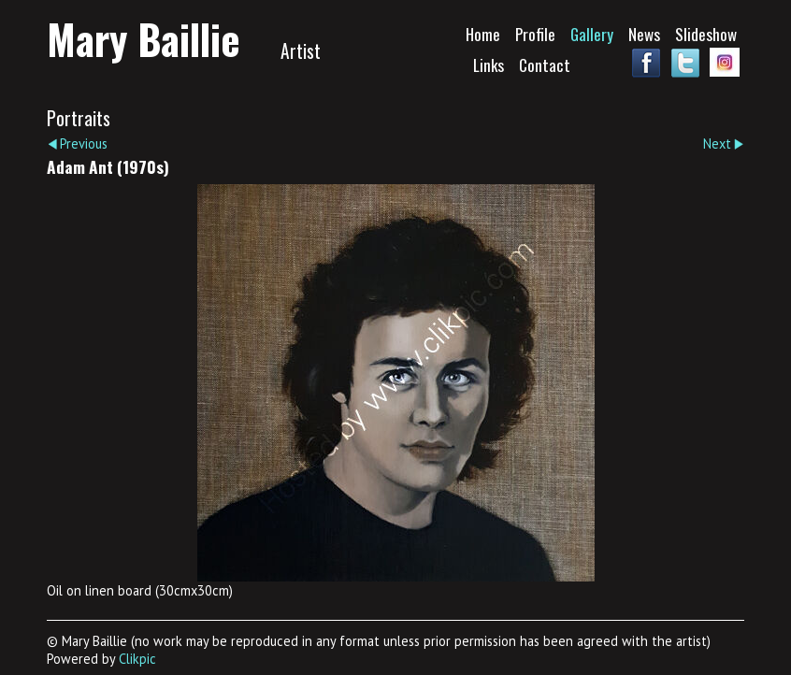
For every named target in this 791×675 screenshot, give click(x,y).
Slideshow (706, 34)
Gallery (591, 34)
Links (488, 64)
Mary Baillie (143, 38)
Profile (535, 34)
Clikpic (137, 659)
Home (483, 34)
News (644, 34)
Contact (544, 64)
